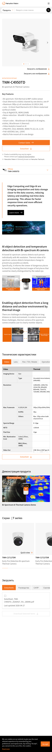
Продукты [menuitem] (7, 9)
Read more (6, 749)
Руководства (23, 500)
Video (6, 274)
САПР (36, 500)
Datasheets (9, 500)
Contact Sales (26, 55)
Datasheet (26, 61)
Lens (16, 274)
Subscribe (12, 732)
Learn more (15, 125)
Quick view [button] (27, 465)
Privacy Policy (32, 719)
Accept (45, 743)
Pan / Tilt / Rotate (29, 274)
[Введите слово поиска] (30, 8)
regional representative (26, 69)
